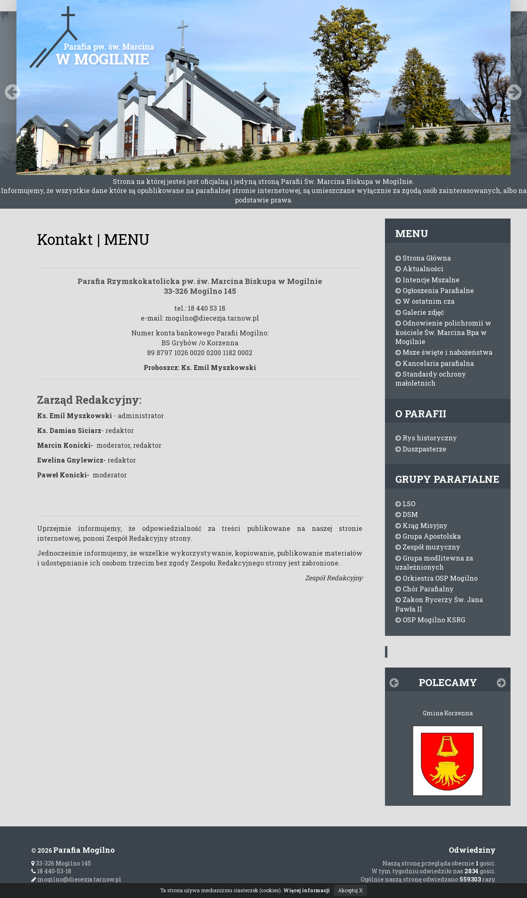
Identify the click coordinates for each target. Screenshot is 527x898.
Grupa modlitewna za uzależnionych (434, 562)
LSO (405, 503)
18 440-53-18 (51, 871)
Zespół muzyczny (427, 546)
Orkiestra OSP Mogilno (436, 578)
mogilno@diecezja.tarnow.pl (76, 879)
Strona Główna (423, 258)
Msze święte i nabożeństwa (443, 352)
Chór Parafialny (424, 588)
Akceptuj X (350, 890)
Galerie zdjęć (419, 312)
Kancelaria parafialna (434, 363)
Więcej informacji (306, 890)
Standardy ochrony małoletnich (430, 378)
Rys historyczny (426, 437)
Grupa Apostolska (428, 536)
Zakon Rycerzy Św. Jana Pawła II (439, 604)
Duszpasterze (420, 448)
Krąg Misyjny (421, 525)
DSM (406, 514)
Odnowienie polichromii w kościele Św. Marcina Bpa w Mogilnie (443, 332)
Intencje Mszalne (427, 279)
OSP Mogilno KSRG (430, 619)
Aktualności (419, 268)
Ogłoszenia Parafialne (434, 290)
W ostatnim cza (425, 301)
